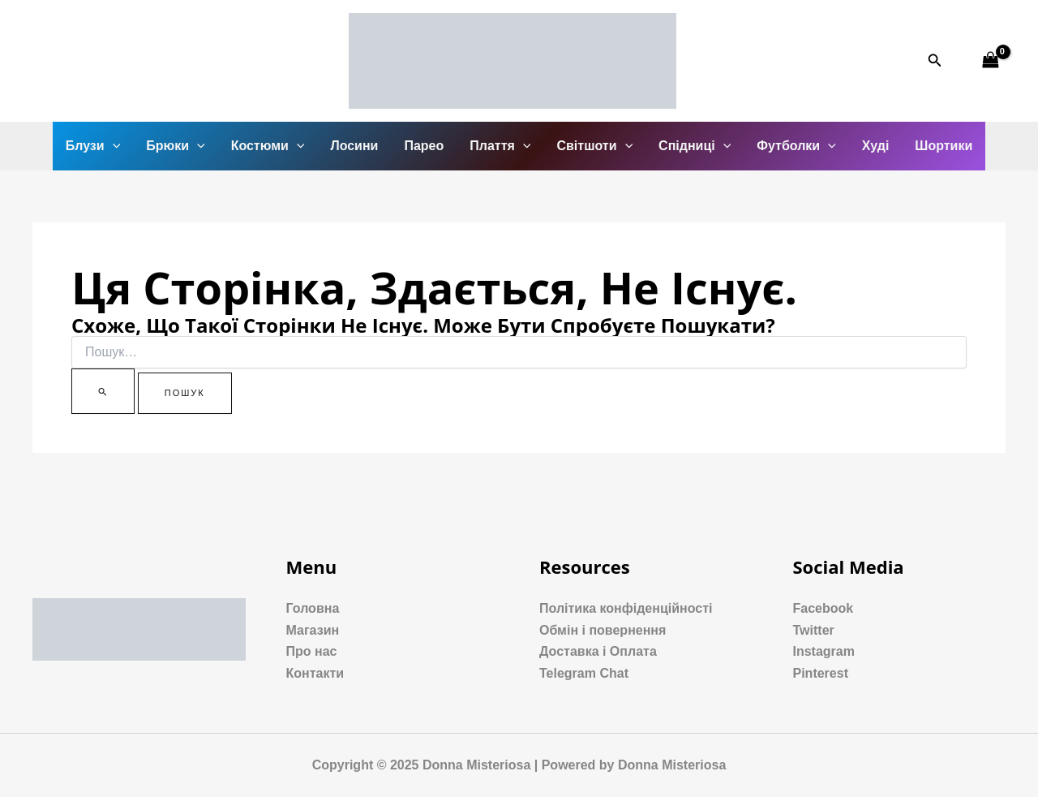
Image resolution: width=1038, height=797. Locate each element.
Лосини (354, 146)
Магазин (313, 630)
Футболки (796, 146)
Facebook (823, 608)
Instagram (824, 651)
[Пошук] (103, 391)
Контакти (315, 673)
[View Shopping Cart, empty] (990, 60)
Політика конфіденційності (625, 608)
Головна (313, 608)
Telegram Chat (583, 673)
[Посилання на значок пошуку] (935, 60)
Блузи (93, 146)
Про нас (311, 651)
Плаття (500, 146)
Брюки (175, 146)
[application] (113, 146)
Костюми (268, 146)
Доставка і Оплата (598, 651)
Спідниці (694, 146)
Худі (876, 146)
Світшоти (594, 146)
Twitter (813, 630)
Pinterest (820, 673)
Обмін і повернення (602, 630)
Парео (424, 146)
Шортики (943, 146)
